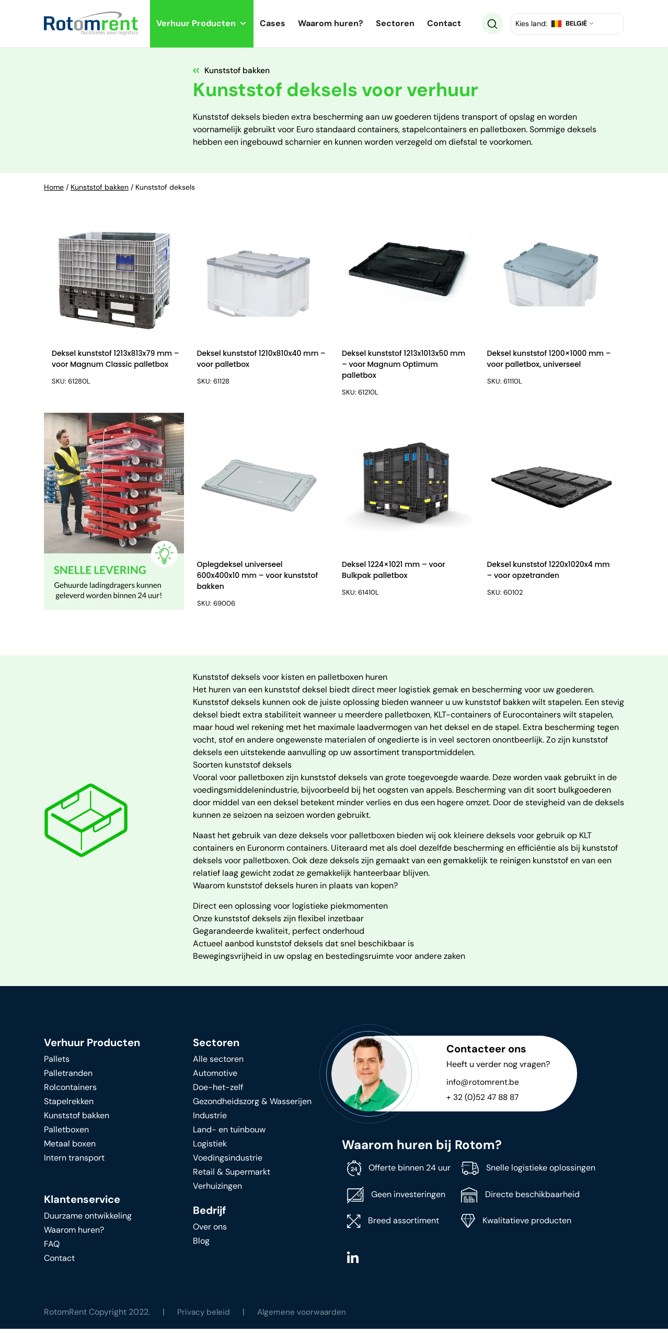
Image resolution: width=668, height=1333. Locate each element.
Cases (272, 23)
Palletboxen (66, 1133)
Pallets (57, 1062)
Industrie (210, 1119)
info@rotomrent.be (482, 1085)
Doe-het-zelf (218, 1090)
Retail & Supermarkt (231, 1175)
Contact (444, 23)
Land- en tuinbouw (229, 1133)
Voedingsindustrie (227, 1161)
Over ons (210, 1230)
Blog (201, 1244)
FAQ (52, 1247)
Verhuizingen (217, 1189)
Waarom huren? (330, 23)
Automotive (215, 1076)
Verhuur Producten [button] (201, 23)
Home (54, 187)
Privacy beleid (204, 1316)
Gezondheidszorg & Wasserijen (252, 1104)
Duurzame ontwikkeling (88, 1219)
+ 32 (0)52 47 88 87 (484, 1100)
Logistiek (210, 1147)
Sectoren (395, 23)
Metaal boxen (70, 1147)
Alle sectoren (218, 1062)
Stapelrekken (69, 1104)
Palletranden (68, 1076)
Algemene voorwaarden (304, 1316)
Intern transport (74, 1161)
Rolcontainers (70, 1090)
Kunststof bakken (100, 187)
